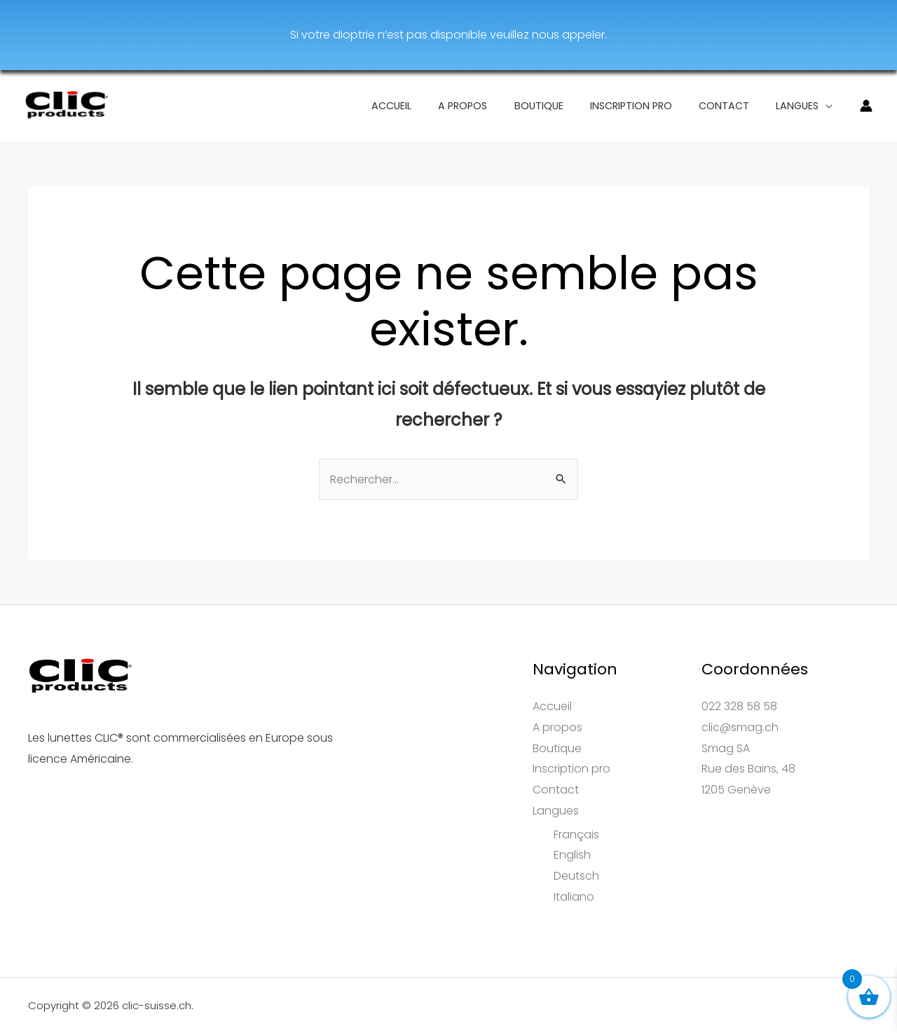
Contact (733, 106)
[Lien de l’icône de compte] (866, 105)
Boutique (561, 106)
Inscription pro (647, 106)
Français (576, 834)
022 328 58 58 (739, 706)
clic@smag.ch (740, 727)
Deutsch (576, 876)
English (572, 855)
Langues (800, 106)
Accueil (428, 106)
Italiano (574, 897)
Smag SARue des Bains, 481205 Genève (748, 769)
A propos (491, 106)
